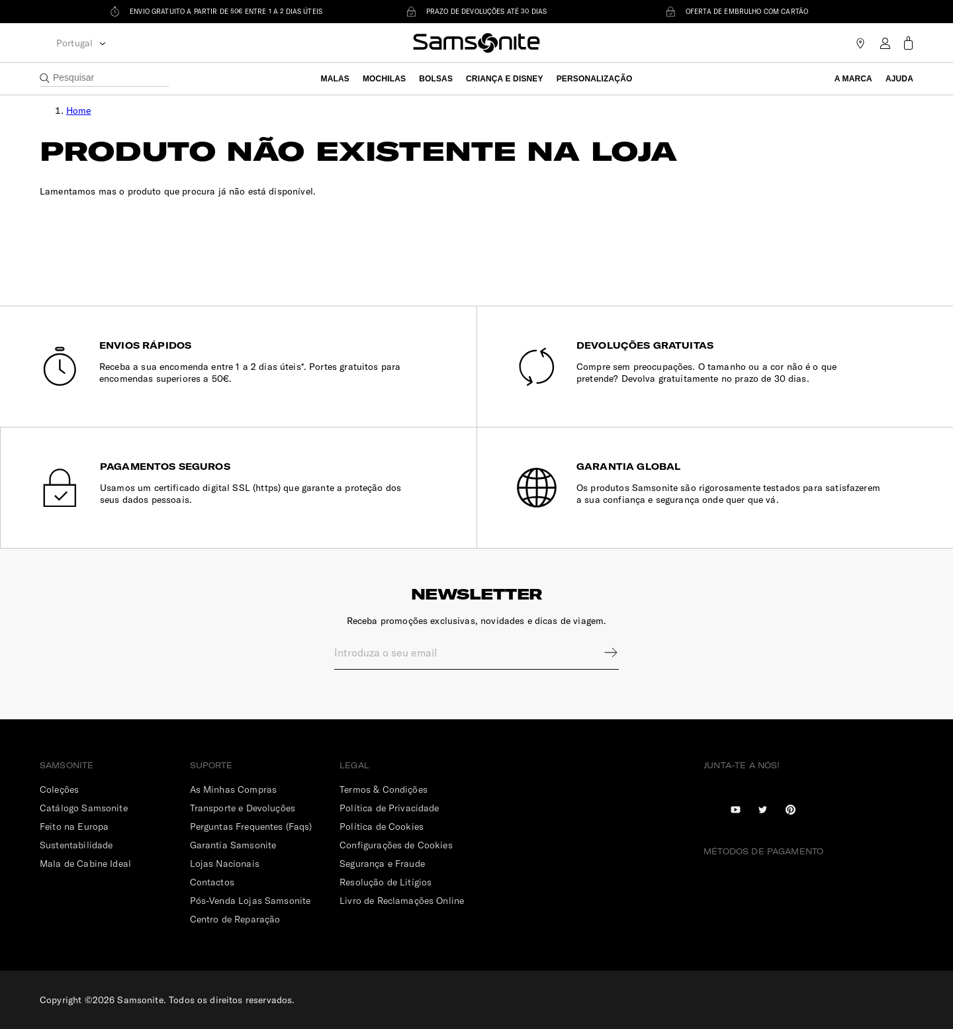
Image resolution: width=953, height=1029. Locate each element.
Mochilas (384, 78)
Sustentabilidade (76, 845)
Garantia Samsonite (233, 845)
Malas (335, 78)
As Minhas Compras (233, 789)
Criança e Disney (504, 78)
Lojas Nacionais (224, 864)
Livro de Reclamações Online (402, 901)
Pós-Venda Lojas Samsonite (250, 901)
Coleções (59, 789)
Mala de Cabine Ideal (85, 864)
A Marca (853, 78)
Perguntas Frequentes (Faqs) (251, 826)
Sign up (602, 652)
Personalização (595, 78)
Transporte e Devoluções (242, 808)
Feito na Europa (74, 826)
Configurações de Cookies (396, 845)
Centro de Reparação (235, 919)
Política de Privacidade (389, 808)
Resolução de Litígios (385, 882)
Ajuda (899, 78)
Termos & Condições (384, 789)
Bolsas (436, 78)
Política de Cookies (382, 826)
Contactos (212, 882)
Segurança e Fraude (382, 864)
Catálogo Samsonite (84, 808)
